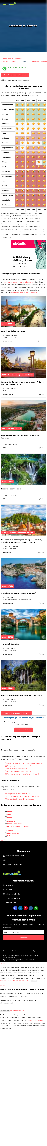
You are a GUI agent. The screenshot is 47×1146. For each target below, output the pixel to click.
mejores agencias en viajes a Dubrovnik (19, 282)
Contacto (9, 890)
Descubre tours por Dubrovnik (15, 75)
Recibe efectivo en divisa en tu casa (19, 799)
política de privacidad (35, 1020)
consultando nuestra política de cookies (15, 981)
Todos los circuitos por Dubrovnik (16, 713)
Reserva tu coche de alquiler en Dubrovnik (22, 774)
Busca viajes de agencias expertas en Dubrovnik (24, 763)
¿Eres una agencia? (13, 894)
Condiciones (16, 951)
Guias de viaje (11, 902)
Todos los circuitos (13, 898)
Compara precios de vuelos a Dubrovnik (21, 766)
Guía (24, 62)
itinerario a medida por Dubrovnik (24, 293)
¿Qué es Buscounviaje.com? (13, 856)
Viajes (13, 62)
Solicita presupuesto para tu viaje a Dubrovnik (23, 718)
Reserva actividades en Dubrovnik (18, 771)
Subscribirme (5, 1011)
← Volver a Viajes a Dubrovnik (11, 58)
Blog (5, 860)
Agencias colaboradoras (12, 864)
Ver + (3, 840)
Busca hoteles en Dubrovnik (16, 769)
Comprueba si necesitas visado (17, 794)
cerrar (2, 963)
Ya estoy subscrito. (17, 1011)
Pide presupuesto (23, 730)
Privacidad (6, 951)
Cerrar (3, 985)
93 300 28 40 (10, 885)
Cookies (24, 951)
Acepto (34, 981)
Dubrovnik (4, 62)
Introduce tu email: (6, 1003)
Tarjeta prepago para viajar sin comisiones (22, 796)
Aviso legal (33, 951)
